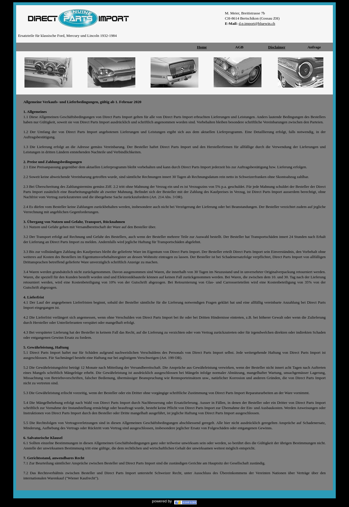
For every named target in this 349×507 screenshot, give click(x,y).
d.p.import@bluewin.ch (257, 23)
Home (202, 47)
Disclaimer (276, 47)
